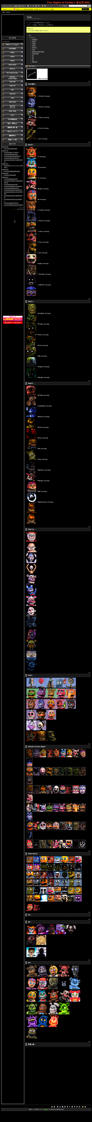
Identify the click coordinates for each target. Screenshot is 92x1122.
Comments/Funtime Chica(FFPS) (13, 190)
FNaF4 (34, 45)
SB (33, 57)
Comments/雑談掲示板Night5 (12, 171)
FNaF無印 (34, 39)
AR (33, 60)
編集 (16, 6)
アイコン (32, 37)
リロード (11, 6)
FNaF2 (34, 41)
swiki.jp (46, 1109)
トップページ (6, 41)
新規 (19, 6)
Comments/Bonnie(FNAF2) (11, 158)
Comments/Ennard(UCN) (11, 184)
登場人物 (34, 61)
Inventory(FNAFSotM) (10, 175)
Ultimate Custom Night (38, 51)
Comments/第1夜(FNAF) (10, 148)
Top (3, 12)
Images (29, 17)
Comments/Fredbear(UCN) (11, 188)
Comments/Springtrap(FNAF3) (12, 156)
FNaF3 (34, 43)
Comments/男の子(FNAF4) (11, 152)
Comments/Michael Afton (11, 154)
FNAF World (35, 53)
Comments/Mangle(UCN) (11, 179)
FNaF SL (34, 47)
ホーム (5, 6)
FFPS (33, 49)
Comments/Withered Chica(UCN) (13, 186)
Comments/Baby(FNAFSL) (11, 203)
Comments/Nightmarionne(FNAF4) (13, 205)
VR (33, 55)
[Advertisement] (13, 25)
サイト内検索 (63, 6)
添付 (23, 6)
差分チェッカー (7, 9)
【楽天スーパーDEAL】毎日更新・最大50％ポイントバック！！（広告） (35, 9)
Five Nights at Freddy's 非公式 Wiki (68, 2)
